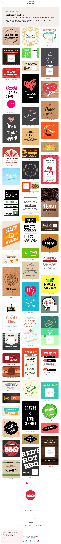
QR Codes (39, 508)
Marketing (12, 11)
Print (25, 518)
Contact (40, 525)
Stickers (17, 11)
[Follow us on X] (34, 541)
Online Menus (32, 508)
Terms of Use (25, 527)
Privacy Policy (32, 527)
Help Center (30, 518)
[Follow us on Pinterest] (38, 541)
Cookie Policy (9, 535)
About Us (26, 525)
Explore (35, 518)
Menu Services (33, 510)
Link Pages (26, 510)
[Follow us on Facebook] (26, 541)
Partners (35, 525)
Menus (7, 11)
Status (38, 527)
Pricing (20, 525)
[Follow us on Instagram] (30, 541)
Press (30, 525)
